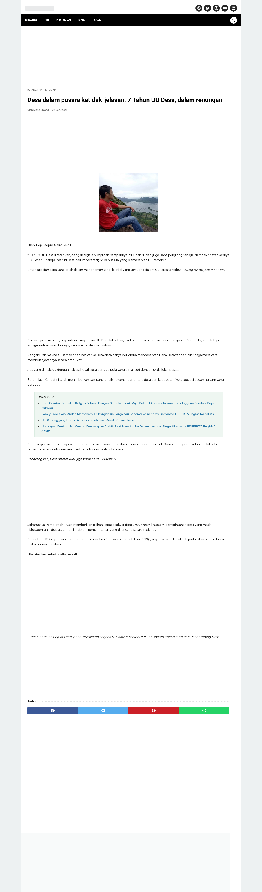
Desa (83, 14)
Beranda (33, 14)
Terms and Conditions (179, 878)
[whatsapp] (149, 756)
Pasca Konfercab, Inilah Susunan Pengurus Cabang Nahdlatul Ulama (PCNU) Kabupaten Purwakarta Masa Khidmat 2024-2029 (205, 357)
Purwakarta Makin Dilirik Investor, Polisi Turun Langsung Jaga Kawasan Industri (206, 301)
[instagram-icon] (213, 4)
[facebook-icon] (196, 4)
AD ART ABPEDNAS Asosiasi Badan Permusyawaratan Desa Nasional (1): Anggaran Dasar (203, 197)
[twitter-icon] (205, 4)
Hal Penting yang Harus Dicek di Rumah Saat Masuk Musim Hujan (87, 450)
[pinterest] (114, 756)
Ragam (99, 14)
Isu (49, 14)
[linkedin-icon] (231, 4)
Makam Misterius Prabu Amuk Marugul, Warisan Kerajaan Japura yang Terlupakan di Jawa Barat (206, 258)
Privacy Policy (136, 878)
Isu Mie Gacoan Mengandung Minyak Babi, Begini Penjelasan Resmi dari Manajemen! (204, 334)
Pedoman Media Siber (111, 878)
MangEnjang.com (136, 886)
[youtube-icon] (222, 4)
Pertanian (65, 14)
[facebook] (44, 756)
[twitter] (79, 756)
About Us (74, 878)
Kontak (89, 878)
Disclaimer (155, 878)
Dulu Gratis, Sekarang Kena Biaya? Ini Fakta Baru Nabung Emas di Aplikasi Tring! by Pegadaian (206, 240)
